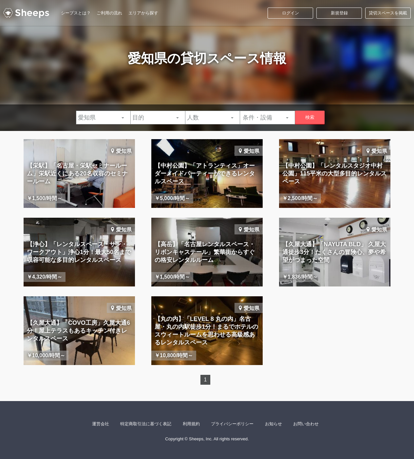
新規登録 (339, 12)
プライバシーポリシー (232, 423)
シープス (26, 13)
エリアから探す (143, 12)
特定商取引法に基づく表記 (145, 423)
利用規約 (191, 423)
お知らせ (273, 423)
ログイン (290, 12)
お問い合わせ (306, 423)
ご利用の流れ (109, 12)
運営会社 (100, 423)
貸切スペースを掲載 (388, 12)
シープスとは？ (76, 12)
